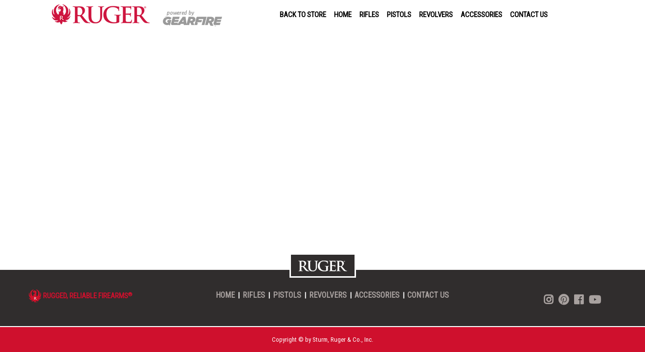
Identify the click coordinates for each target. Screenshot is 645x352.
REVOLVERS (436, 14)
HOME (343, 14)
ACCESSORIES (481, 14)
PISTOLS (399, 14)
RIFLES (369, 14)
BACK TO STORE (303, 14)
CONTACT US (529, 14)
